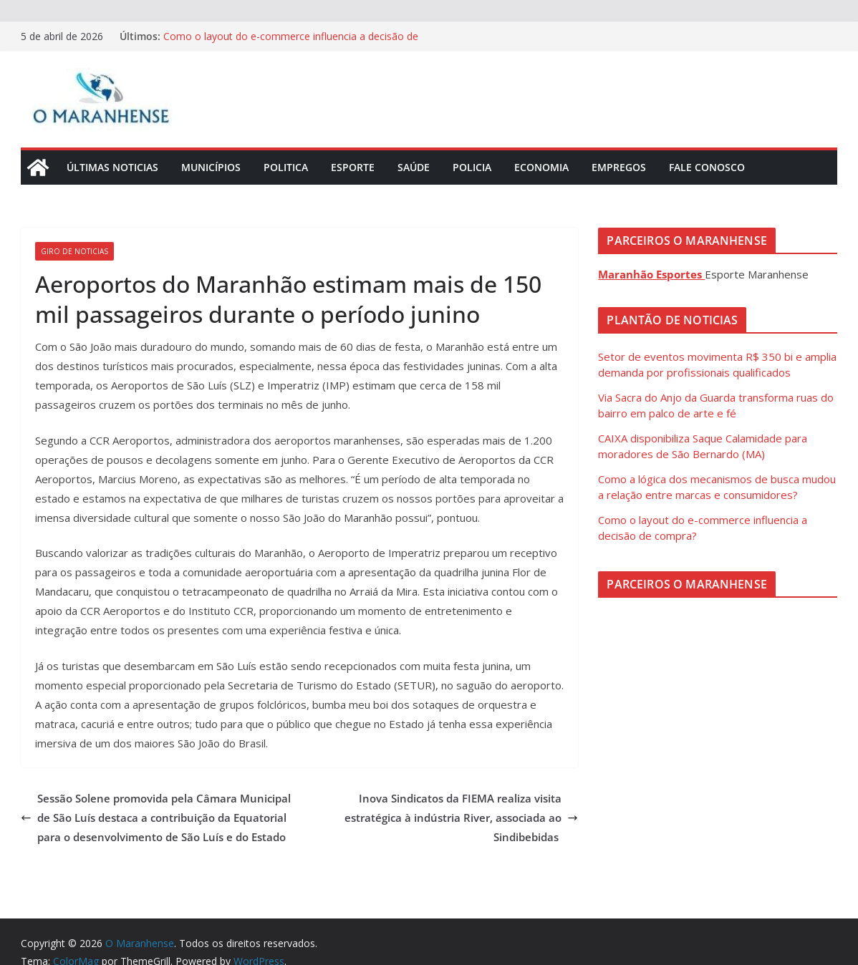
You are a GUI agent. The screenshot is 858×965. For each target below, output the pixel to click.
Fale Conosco (707, 167)
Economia (541, 167)
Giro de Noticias (74, 251)
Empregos (619, 167)
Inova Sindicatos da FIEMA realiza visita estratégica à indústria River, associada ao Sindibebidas (461, 817)
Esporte (353, 167)
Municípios (211, 167)
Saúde (413, 167)
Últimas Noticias (112, 167)
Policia (472, 167)
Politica (286, 167)
